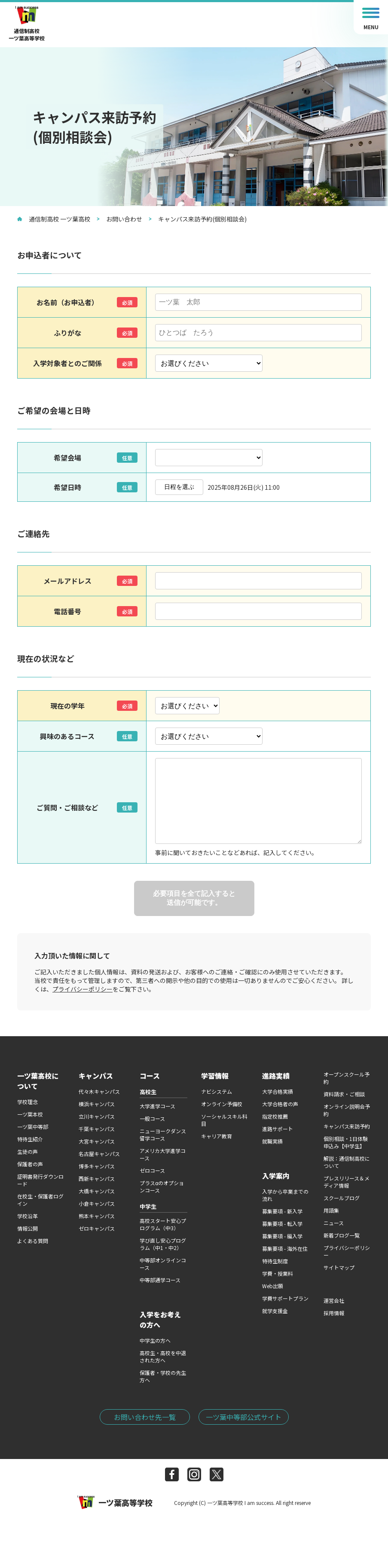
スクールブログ (342, 1197)
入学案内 (276, 1176)
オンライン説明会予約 (347, 1110)
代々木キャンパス (99, 1091)
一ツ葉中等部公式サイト (243, 1417)
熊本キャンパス (97, 1215)
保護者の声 (30, 1164)
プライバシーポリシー (82, 989)
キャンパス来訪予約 (347, 1126)
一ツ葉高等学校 (115, 1502)
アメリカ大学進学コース (163, 1154)
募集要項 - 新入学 (282, 1211)
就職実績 (272, 1141)
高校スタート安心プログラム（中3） (163, 1224)
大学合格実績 (277, 1091)
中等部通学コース (160, 1279)
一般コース (152, 1118)
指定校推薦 (275, 1116)
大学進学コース (157, 1106)
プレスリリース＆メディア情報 (347, 1181)
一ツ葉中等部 (32, 1126)
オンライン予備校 (221, 1103)
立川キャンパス (97, 1116)
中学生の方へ (155, 1340)
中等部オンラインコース (163, 1263)
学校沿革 (27, 1215)
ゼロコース (152, 1170)
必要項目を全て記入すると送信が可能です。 (194, 898)
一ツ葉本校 (30, 1114)
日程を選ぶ (179, 486)
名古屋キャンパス (99, 1153)
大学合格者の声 (280, 1103)
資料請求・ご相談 (344, 1094)
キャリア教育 (216, 1136)
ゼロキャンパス (97, 1228)
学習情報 (215, 1076)
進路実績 (276, 1076)
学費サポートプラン (285, 1298)
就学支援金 (275, 1310)
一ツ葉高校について (37, 1081)
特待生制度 (275, 1261)
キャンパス (96, 1076)
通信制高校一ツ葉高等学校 (27, 24)
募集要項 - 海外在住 (285, 1248)
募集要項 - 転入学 (282, 1223)
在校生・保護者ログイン (40, 1199)
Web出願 (272, 1285)
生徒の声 (27, 1151)
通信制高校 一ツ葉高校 (53, 219)
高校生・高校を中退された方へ (163, 1356)
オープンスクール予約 (347, 1078)
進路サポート (277, 1128)
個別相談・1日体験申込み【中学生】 (346, 1142)
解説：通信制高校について (347, 1162)
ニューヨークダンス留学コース (163, 1134)
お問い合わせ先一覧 (145, 1417)
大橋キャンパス (97, 1191)
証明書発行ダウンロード (40, 1180)
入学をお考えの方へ (160, 1319)
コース (150, 1076)
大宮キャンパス (97, 1141)
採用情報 (334, 1312)
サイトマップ (339, 1267)
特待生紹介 (30, 1139)
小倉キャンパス (97, 1203)
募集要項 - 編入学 (282, 1236)
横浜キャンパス (97, 1103)
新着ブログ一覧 (342, 1235)
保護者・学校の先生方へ (163, 1376)
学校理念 (27, 1101)
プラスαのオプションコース (162, 1186)
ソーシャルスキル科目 (224, 1120)
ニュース (334, 1222)
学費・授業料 (277, 1273)
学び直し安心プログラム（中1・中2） (163, 1244)
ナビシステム (216, 1091)
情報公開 (27, 1228)
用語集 (331, 1210)
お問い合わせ (119, 219)
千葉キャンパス (97, 1128)
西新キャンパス (97, 1178)
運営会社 (334, 1300)
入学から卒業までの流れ (285, 1195)
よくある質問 (32, 1240)
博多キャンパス (97, 1166)
